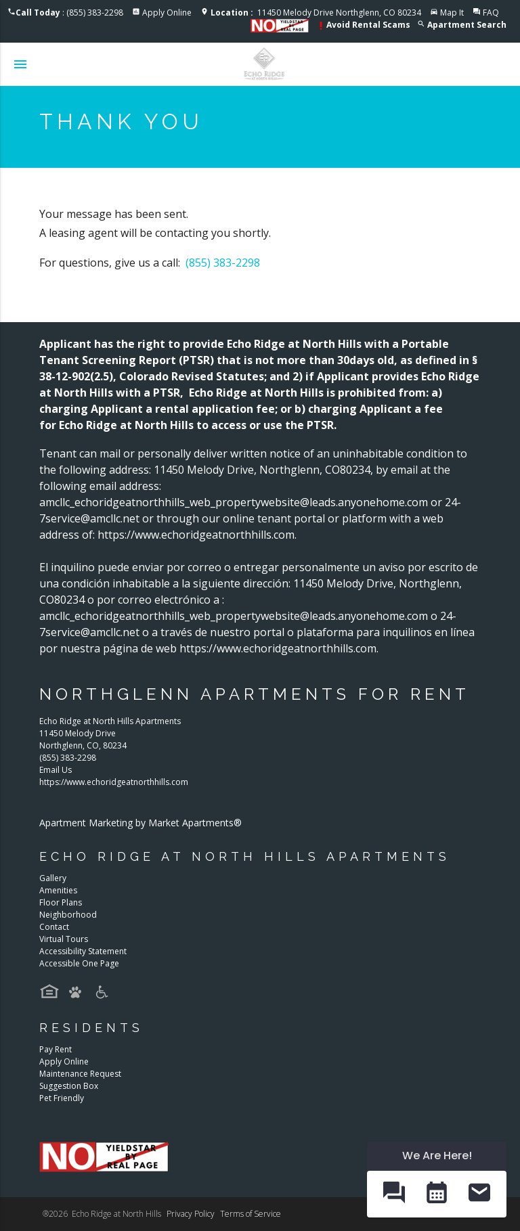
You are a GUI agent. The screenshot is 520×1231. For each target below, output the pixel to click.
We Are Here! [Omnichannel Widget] (437, 1155)
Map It (452, 12)
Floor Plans (60, 902)
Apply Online (167, 12)
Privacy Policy (191, 1213)
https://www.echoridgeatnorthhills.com (113, 782)
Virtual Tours (63, 939)
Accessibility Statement (83, 951)
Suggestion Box (68, 1086)
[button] (393, 1194)
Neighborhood (68, 914)
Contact (54, 927)
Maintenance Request (80, 1073)
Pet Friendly (61, 1098)
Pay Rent (55, 1049)
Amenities (58, 890)
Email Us (55, 770)
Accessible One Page (79, 963)
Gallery (52, 878)
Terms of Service (250, 1213)
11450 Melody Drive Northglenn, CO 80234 (316, 12)
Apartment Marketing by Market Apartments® (140, 822)
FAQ (491, 12)
